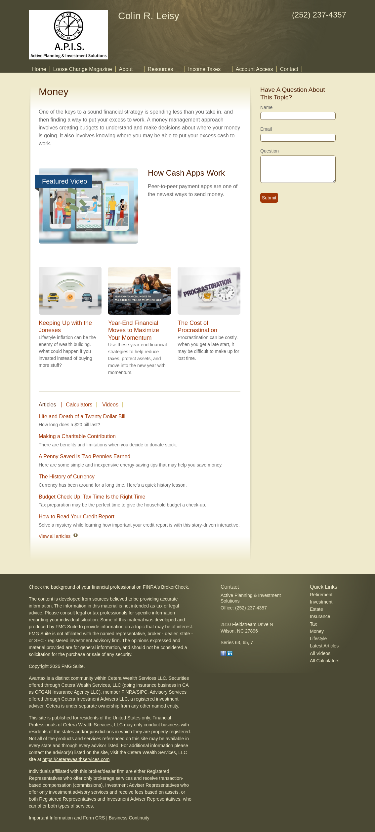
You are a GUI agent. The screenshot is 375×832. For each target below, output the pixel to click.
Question (269, 151)
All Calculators (324, 660)
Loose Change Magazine (82, 69)
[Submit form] (269, 198)
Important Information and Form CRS (67, 817)
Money (317, 631)
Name (266, 107)
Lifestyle (318, 638)
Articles (47, 404)
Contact (289, 69)
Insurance (320, 616)
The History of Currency (67, 476)
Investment (321, 602)
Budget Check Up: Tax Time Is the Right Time (92, 497)
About (126, 69)
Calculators (79, 404)
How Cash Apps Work (186, 172)
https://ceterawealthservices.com (75, 759)
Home (39, 69)
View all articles (54, 536)
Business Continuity (129, 817)
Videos (110, 404)
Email (266, 129)
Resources (160, 69)
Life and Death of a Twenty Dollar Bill (82, 416)
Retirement (321, 594)
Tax (313, 624)
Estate (316, 609)
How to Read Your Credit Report (76, 516)
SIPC (142, 692)
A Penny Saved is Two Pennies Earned (84, 456)
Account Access (254, 69)
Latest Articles (324, 645)
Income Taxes (204, 69)
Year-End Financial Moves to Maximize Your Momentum (133, 330)
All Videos (320, 653)
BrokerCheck (174, 587)
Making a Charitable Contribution (77, 436)
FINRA (128, 692)
